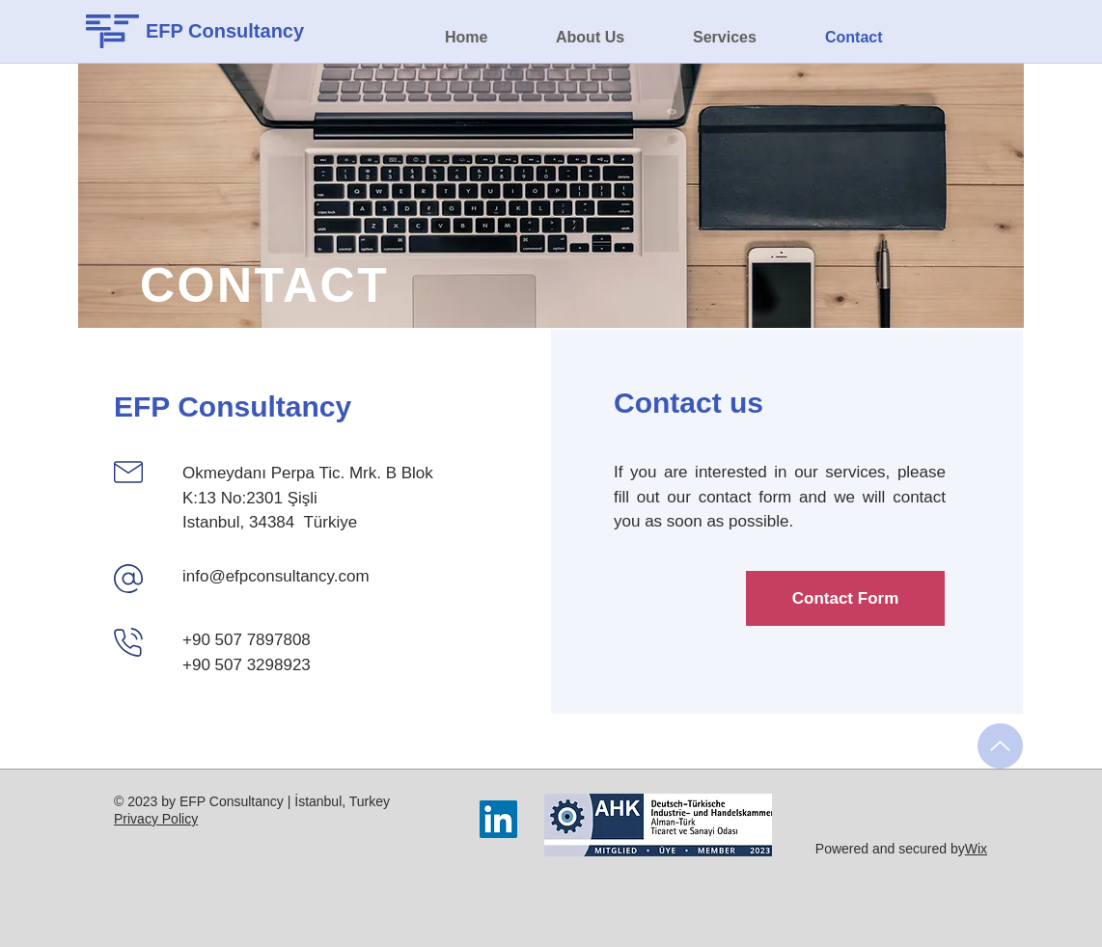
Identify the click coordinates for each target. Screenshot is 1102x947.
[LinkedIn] (498, 819)
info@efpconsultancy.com (276, 576)
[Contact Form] (845, 598)
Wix (976, 848)
